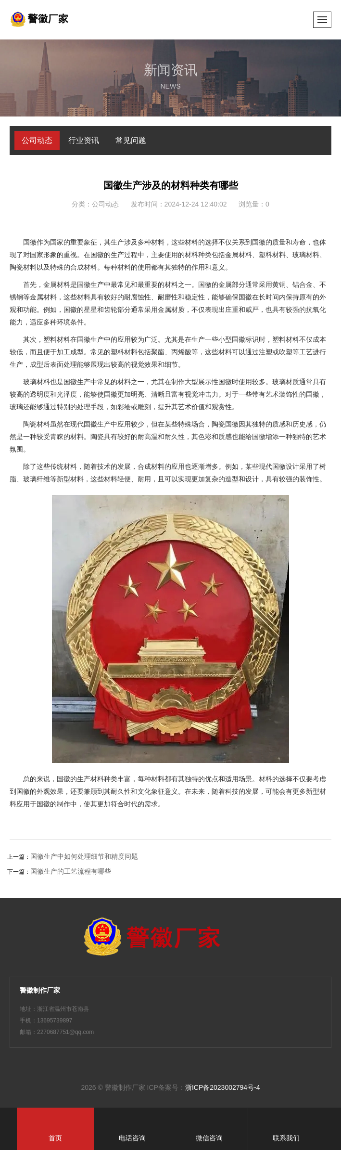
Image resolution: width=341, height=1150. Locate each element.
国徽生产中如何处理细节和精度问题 (84, 856)
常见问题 (130, 140)
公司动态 (37, 140)
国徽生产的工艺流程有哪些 (70, 871)
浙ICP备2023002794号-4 (222, 1087)
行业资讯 (83, 140)
